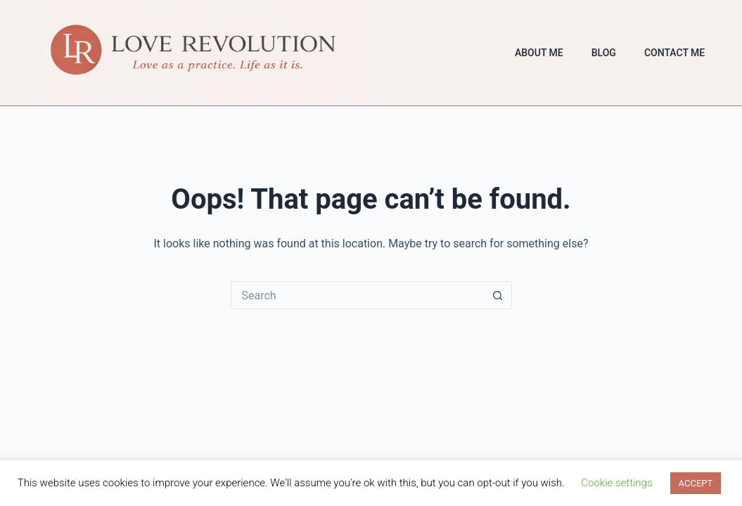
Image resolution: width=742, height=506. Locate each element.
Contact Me (674, 52)
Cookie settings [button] (616, 482)
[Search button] (498, 295)
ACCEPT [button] (696, 483)
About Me (539, 52)
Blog (603, 52)
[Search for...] (357, 295)
